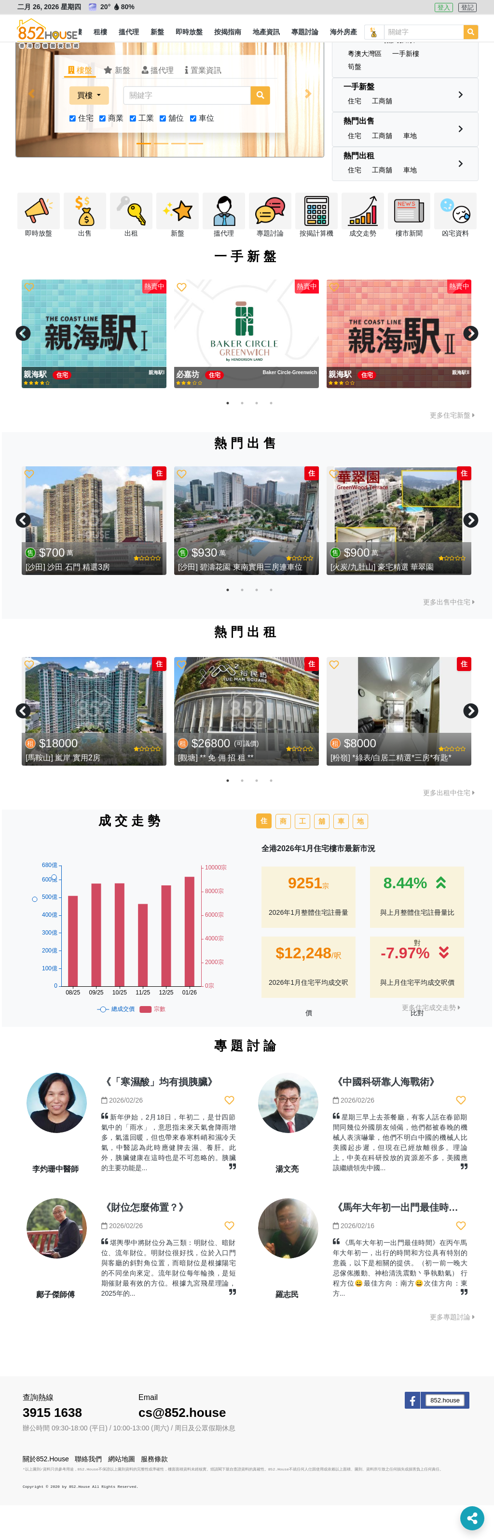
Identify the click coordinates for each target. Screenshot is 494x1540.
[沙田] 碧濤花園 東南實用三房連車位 (240, 602)
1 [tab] (228, 438)
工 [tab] (302, 856)
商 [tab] (283, 856)
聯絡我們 (88, 1494)
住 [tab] (264, 855)
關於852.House (46, 1494)
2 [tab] (242, 438)
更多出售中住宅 (449, 637)
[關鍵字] (187, 130)
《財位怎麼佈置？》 (144, 1242)
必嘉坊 (188, 409)
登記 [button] (467, 7)
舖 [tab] (321, 856)
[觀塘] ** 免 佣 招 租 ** (215, 792)
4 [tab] (271, 438)
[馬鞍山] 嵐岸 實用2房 (63, 792)
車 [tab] (341, 856)
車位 (206, 153)
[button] (100, 32)
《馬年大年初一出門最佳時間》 (400, 1242)
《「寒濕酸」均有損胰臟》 (159, 1116)
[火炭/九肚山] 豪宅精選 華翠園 (382, 602)
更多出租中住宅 (449, 827)
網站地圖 (121, 1494)
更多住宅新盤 (452, 450)
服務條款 (154, 1494)
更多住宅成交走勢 (431, 1042)
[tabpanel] (94, 368)
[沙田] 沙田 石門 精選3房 (68, 602)
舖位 (176, 153)
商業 (116, 153)
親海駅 (36, 409)
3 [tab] (256, 438)
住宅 (86, 153)
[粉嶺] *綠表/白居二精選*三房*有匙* (391, 792)
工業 (146, 153)
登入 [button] (444, 7)
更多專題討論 (452, 1352)
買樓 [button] (86, 130)
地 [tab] (360, 856)
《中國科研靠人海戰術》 (386, 1116)
